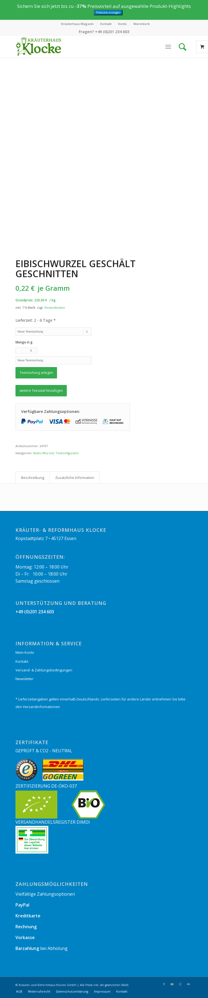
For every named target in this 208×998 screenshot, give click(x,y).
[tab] (32, 477)
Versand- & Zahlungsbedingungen (43, 670)
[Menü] (168, 46)
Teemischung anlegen (36, 372)
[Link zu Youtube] (172, 984)
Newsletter (24, 678)
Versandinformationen (41, 706)
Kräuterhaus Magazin (77, 24)
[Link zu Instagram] (180, 984)
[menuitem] (77, 24)
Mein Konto (24, 652)
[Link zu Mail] (188, 984)
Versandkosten (54, 307)
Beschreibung (32, 477)
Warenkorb (141, 24)
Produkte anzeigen (108, 12)
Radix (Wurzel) (43, 453)
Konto (122, 24)
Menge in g (24, 342)
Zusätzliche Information (74, 477)
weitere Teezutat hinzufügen (41, 390)
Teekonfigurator (67, 453)
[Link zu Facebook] (164, 984)
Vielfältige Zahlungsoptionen (45, 894)
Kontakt (106, 24)
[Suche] (184, 47)
